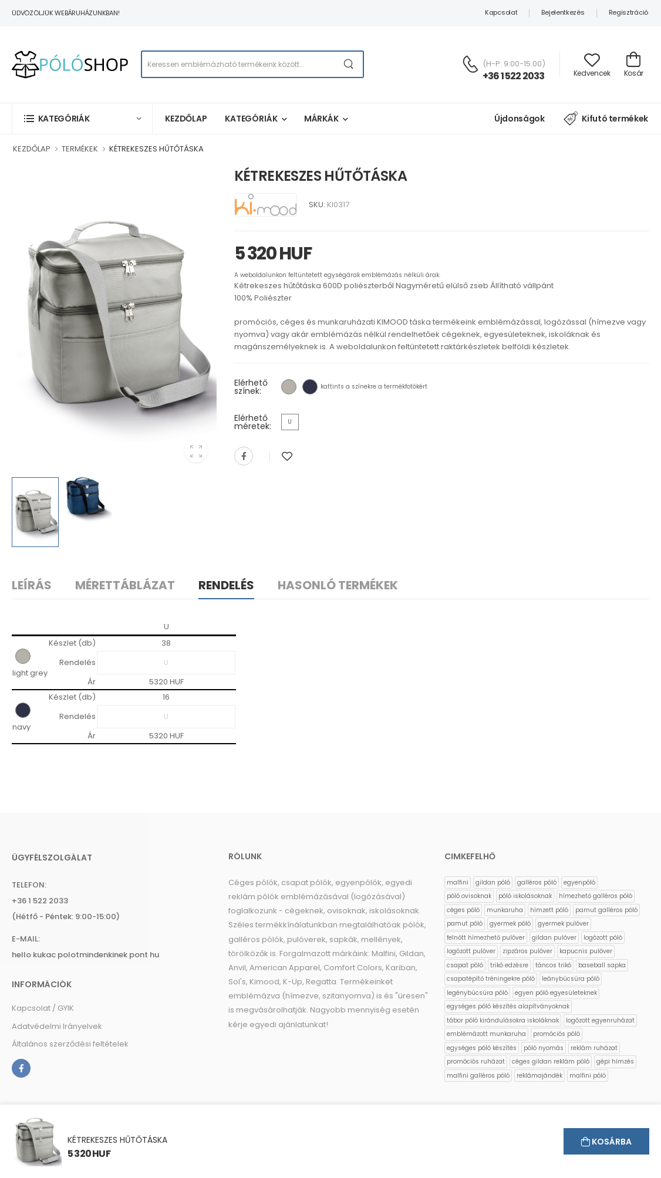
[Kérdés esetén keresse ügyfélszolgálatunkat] (470, 64)
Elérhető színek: (251, 387)
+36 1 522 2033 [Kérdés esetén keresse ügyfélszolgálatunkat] (514, 76)
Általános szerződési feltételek (70, 1043)
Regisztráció (628, 12)
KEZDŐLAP (31, 148)
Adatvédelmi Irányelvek (57, 1026)
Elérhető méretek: (252, 422)
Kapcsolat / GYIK (43, 1008)
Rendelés (226, 585)
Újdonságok (519, 118)
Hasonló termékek (338, 585)
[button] (82, 118)
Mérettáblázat (125, 585)
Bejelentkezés (562, 12)
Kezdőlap (186, 118)
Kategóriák (251, 118)
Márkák (321, 118)
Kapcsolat (501, 12)
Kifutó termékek (606, 119)
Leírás (32, 585)
